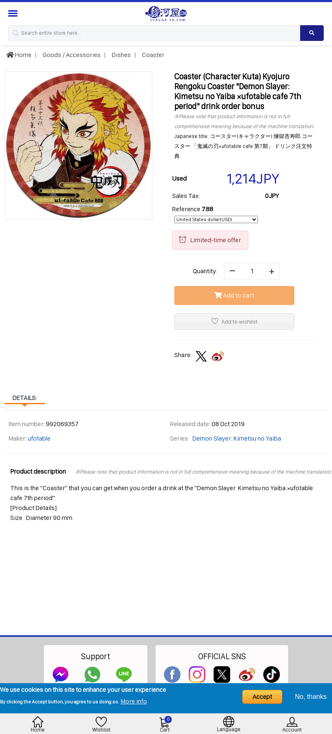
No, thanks (311, 696)
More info (133, 701)
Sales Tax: (186, 196)
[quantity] (252, 271)
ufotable (39, 438)
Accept (262, 697)
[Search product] (312, 33)
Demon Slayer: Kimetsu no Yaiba (236, 438)
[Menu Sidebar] (13, 13)
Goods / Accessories (71, 55)
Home (18, 55)
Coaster (152, 55)
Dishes (121, 55)
